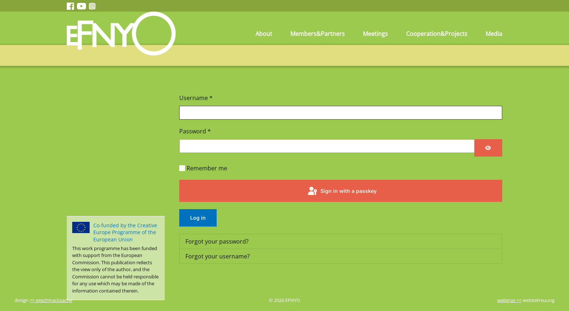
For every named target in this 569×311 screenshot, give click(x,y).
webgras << (509, 300)
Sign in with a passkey (342, 191)
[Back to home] (121, 33)
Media (494, 34)
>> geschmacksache (51, 300)
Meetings (375, 34)
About (263, 34)
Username (196, 98)
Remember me (207, 168)
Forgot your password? (217, 241)
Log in (198, 218)
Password (195, 131)
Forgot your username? (217, 256)
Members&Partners (317, 34)
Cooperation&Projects (436, 34)
